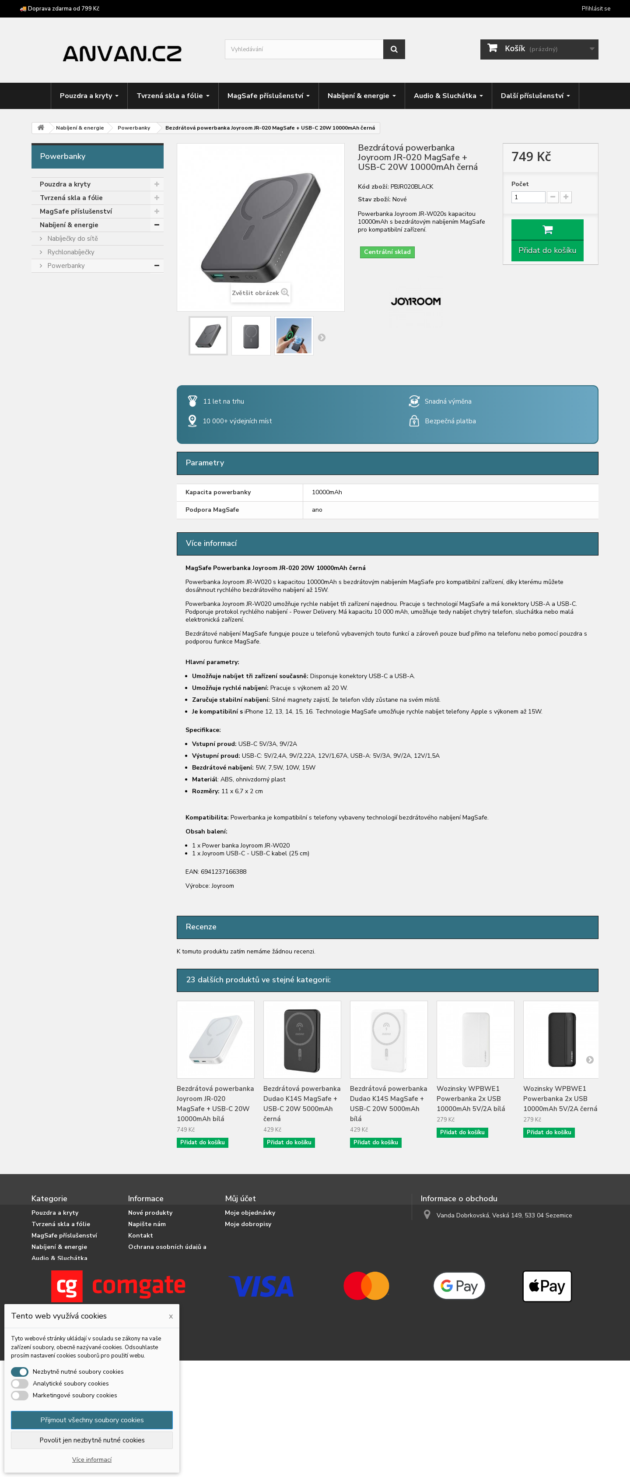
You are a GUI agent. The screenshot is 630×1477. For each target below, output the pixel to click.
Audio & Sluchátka (69, 374)
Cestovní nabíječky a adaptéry (91, 360)
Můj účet (240, 1198)
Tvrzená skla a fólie (71, 197)
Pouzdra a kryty (65, 184)
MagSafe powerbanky (79, 292)
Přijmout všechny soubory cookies (92, 1420)
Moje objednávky (250, 1213)
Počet (520, 184)
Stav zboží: (374, 200)
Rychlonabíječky (70, 252)
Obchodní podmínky (158, 1300)
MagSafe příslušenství (76, 211)
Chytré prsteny (64, 455)
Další (321, 337)
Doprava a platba (154, 1277)
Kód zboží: (373, 187)
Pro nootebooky (71, 320)
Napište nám (147, 1224)
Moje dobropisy (248, 1224)
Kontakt (140, 1235)
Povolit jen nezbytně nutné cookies (92, 1440)
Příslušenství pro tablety (80, 428)
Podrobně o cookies (158, 1266)
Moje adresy (243, 1235)
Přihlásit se (596, 9)
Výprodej (54, 482)
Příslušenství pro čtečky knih (85, 442)
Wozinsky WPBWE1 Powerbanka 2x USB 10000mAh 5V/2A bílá (471, 1098)
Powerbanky (65, 265)
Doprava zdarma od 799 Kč (168, 1289)
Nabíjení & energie (69, 225)
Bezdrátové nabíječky (79, 347)
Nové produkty (150, 1213)
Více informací (92, 1460)
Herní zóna (57, 401)
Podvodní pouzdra (69, 469)
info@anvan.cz (477, 1231)
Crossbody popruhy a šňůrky (84, 415)
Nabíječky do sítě (72, 238)
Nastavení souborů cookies (265, 1270)
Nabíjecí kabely (69, 333)
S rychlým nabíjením (76, 306)
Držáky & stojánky (68, 387)
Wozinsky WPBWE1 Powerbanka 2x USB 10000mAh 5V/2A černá (560, 1098)
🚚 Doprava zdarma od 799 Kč (59, 9)
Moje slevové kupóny (256, 1258)
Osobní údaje (245, 1247)
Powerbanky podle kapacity (88, 279)
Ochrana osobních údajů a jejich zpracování (167, 1251)
